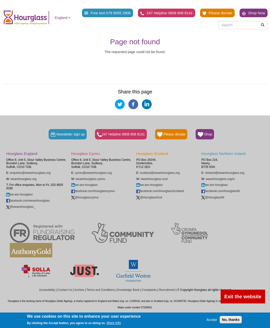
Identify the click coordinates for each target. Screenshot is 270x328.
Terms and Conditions (100, 290)
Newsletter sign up (68, 134)
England (61, 18)
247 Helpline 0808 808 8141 (166, 13)
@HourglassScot (149, 197)
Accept (211, 320)
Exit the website (242, 296)
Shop (205, 134)
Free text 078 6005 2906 (107, 13)
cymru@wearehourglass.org (93, 173)
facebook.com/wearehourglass (28, 200)
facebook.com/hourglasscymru (93, 191)
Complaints (149, 290)
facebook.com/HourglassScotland (160, 191)
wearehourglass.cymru (90, 179)
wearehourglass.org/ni (220, 179)
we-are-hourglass (19, 194)
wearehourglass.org (23, 179)
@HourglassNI (212, 197)
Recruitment (167, 290)
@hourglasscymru (85, 197)
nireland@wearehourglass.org (224, 173)
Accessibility (47, 290)
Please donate (217, 13)
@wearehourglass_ (20, 207)
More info (114, 323)
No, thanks (231, 320)
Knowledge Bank (128, 290)
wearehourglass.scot (154, 179)
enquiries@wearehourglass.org (30, 173)
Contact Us (64, 290)
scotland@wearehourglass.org (160, 173)
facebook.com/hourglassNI (220, 191)
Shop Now (253, 13)
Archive (79, 290)
